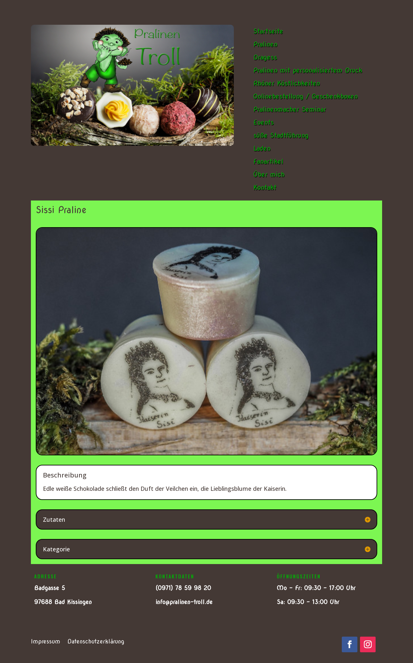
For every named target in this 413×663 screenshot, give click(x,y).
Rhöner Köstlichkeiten (286, 83)
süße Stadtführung (281, 135)
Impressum (45, 642)
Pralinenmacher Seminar (289, 109)
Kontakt (264, 187)
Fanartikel (268, 161)
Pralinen (265, 44)
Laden (262, 148)
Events (263, 122)
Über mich (269, 174)
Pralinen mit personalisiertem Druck (307, 70)
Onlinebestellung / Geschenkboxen (305, 96)
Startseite (268, 31)
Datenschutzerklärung (95, 642)
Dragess (265, 57)
